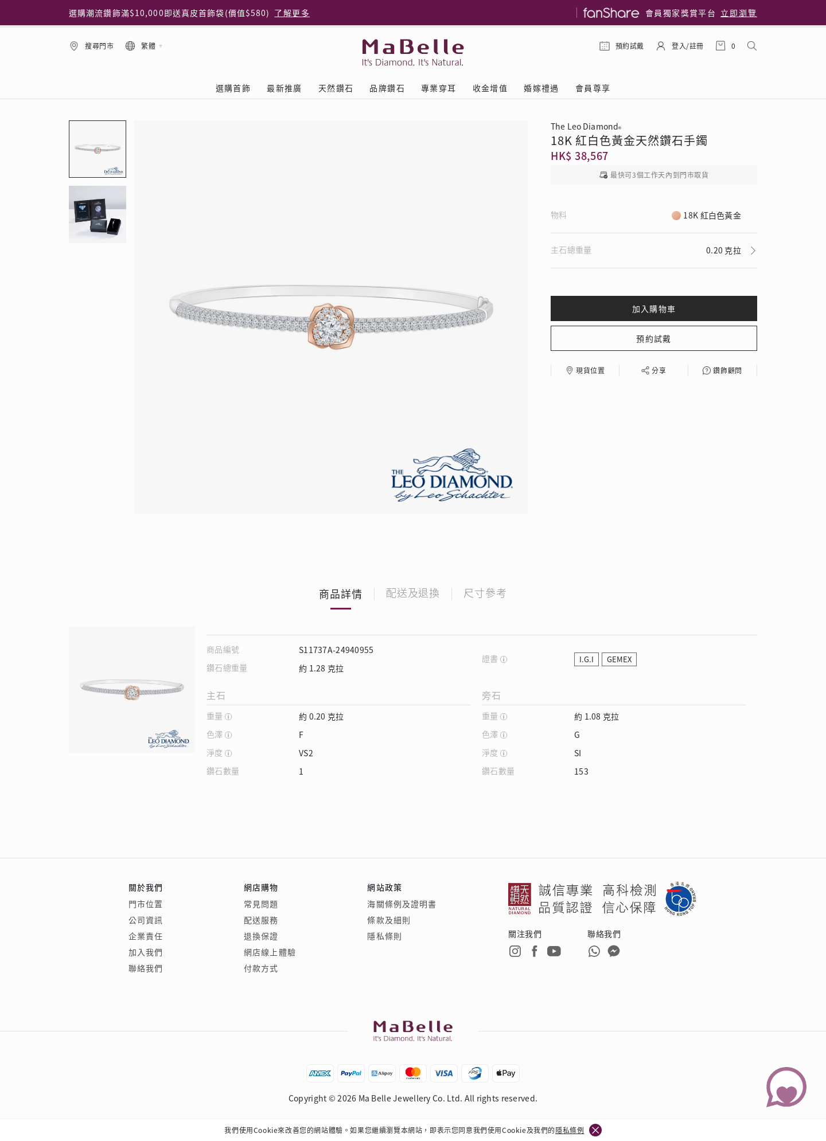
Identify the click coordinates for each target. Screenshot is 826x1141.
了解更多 (292, 12)
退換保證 (261, 935)
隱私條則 (384, 935)
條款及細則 (389, 919)
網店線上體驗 (270, 952)
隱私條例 (569, 1130)
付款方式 (261, 968)
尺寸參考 (485, 593)
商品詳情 (341, 593)
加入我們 (145, 952)
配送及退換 (413, 593)
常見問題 (261, 903)
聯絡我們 (145, 968)
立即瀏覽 (738, 12)
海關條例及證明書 (402, 903)
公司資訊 (145, 919)
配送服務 (261, 919)
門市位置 (145, 903)
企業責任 (145, 935)
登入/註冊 (688, 45)
